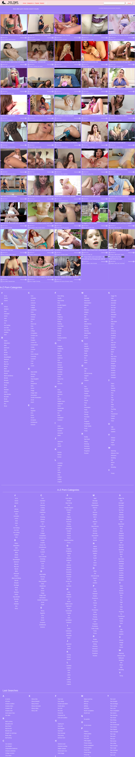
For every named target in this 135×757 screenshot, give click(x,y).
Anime (5, 230)
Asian (85, 39)
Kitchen (60, 368)
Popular (37, 3)
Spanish (113, 258)
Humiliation (60, 331)
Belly (116, 188)
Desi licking (8, 694)
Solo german (87, 720)
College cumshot (9, 667)
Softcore (113, 251)
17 (115, 8)
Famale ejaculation (63, 617)
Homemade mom (62, 664)
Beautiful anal (9, 637)
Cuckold (33, 263)
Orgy (85, 292)
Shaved (113, 223)
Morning (86, 244)
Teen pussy (113, 654)
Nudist (86, 269)
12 (108, 8)
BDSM (5, 266)
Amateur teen (9, 624)
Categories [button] (30, 3)
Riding (86, 355)
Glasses (60, 278)
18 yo (3, 39)
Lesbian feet (61, 698)
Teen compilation (114, 624)
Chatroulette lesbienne (11, 662)
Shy (112, 233)
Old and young (88, 287)
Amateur (34, 39)
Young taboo (113, 729)
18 (116, 8)
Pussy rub (86, 675)
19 (117, 8)
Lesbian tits (61, 735)
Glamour (60, 276)
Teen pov (112, 652)
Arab (3, 188)
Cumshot (33, 272)
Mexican (86, 223)
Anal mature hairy (10, 627)
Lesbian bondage (62, 691)
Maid (85, 209)
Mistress (86, 233)
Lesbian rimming (62, 733)
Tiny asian (113, 685)
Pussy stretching (88, 677)
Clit (31, 235)
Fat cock (60, 622)
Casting (89, 174)
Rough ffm (86, 688)
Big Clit (33, 93)
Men (85, 221)
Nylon (85, 276)
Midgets (86, 226)
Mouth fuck (87, 627)
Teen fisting (113, 633)
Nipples (86, 264)
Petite (85, 323)
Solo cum (86, 713)
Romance (86, 360)
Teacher (113, 302)
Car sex (33, 214)
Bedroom (6, 273)
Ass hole (67, 188)
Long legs (60, 747)
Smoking (113, 249)
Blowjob (119, 66)
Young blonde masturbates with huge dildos (119, 62)
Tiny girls (112, 692)
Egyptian (33, 324)
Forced (59, 244)
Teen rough (113, 661)
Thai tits (112, 680)
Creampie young (9, 674)
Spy (112, 268)
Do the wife (8, 710)
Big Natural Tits (116, 93)
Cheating (33, 228)
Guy (59, 295)
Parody (86, 314)
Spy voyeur (87, 750)
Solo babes (87, 708)
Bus (5, 317)
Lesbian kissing (62, 716)
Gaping (59, 264)
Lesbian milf (61, 723)
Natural (86, 260)
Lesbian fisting (62, 700)
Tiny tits (112, 696)
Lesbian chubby (62, 693)
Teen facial (113, 631)
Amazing (35, 66)
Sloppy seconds (88, 704)
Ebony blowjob (35, 615)
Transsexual (114, 327)
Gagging (60, 260)
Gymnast (60, 297)
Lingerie (60, 395)
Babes (112, 39)
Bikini (38, 120)
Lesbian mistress (62, 726)
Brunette (65, 39)
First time (60, 233)
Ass (38, 66)
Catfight (33, 221)
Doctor (32, 302)
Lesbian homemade (63, 709)
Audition (85, 174)
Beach (5, 268)
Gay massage (61, 647)
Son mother (87, 743)
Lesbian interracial (63, 712)
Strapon (113, 277)
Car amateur (8, 657)
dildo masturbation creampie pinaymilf (64, 115)
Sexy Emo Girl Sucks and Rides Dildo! (10, 89)
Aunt (39, 181)
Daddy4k (7, 687)
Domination (34, 309)
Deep (32, 295)
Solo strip (86, 736)
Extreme (66, 147)
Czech (32, 279)
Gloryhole (60, 281)
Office (85, 282)
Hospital (60, 324)
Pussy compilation (89, 659)
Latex (59, 381)
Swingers (113, 291)
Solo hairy (86, 722)
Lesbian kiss (61, 714)
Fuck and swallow (62, 631)
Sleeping (113, 244)
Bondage (6, 296)
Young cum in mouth (115, 724)
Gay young (61, 649)
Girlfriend (60, 271)
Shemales (113, 228)
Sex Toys (113, 221)
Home (24, 3)
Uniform (113, 343)
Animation (6, 227)
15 (112, 8)
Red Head (87, 353)
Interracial (60, 347)
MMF (85, 235)
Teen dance (113, 627)
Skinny (113, 237)
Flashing (60, 237)
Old (85, 285)
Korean (59, 370)
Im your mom (61, 673)
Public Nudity (87, 340)
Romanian (87, 362)
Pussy (85, 344)
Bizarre (6, 287)
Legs (59, 388)
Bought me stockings (11, 647)
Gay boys (60, 644)
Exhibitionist (34, 336)
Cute (90, 120)
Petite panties (87, 647)
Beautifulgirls (9, 120)
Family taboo (61, 620)
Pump (85, 342)
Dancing (33, 288)
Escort (32, 331)
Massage (86, 212)
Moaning (14, 181)
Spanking (113, 261)
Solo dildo (86, 715)
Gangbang (60, 262)
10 (106, 8)
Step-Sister (114, 235)
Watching (113, 364)
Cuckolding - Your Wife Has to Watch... (118, 115)
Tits (112, 316)
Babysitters (7, 257)
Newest (42, 3)
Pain (85, 300)
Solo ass (86, 706)
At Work (121, 181)
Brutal (5, 312)
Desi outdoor (8, 698)
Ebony (32, 322)
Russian (86, 367)
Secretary (113, 216)
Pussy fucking (87, 661)
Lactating (60, 377)
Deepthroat (34, 297)
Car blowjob (8, 660)
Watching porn (114, 713)
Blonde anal (8, 644)
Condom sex (34, 249)
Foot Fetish (61, 240)
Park (85, 312)
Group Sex (60, 292)
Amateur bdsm (9, 620)
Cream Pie (33, 256)
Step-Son (113, 256)
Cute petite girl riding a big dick (62, 35)
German (60, 269)
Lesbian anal (61, 681)
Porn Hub (131, 37)
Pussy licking (87, 666)
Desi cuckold (8, 689)
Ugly (112, 340)
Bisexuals (6, 285)
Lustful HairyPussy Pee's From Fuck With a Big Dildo (14, 35)
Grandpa (60, 285)
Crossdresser (34, 258)
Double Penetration (36, 311)
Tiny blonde (113, 687)
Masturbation (87, 216)
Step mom (86, 753)
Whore (113, 376)
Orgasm (86, 289)
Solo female (87, 718)
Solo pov (86, 729)
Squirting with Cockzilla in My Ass (117, 142)
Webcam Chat (115, 367)
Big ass (61, 39)
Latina (59, 386)
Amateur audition (9, 617)
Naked (86, 257)
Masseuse (87, 214)
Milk (85, 230)
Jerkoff (59, 360)
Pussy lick (86, 664)
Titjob (112, 313)
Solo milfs (86, 725)
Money (86, 240)
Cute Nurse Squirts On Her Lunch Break (118, 176)
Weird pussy (113, 716)
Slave (112, 242)
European (92, 66)
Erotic (32, 329)
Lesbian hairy (61, 705)
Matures (86, 219)
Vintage (113, 354)
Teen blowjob (113, 615)
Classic (33, 233)
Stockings (113, 275)
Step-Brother (7, 308)
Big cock (6, 278)
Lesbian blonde (62, 688)
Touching (113, 323)
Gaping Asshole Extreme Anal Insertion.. (65, 183)
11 (107, 8)
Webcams (113, 369)
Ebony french (35, 617)
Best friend (8, 640)
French (59, 247)
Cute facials (8, 681)
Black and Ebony (8, 289)
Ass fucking (66, 93)
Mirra (2, 169)
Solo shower (87, 734)
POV (85, 333)
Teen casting (113, 620)
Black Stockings (12, 39)
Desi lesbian (8, 691)
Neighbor (86, 262)
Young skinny (113, 726)
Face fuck (60, 613)
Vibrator (113, 351)
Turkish (113, 330)
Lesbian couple (62, 695)
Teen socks (113, 666)
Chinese (33, 230)
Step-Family (61, 214)
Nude (85, 267)
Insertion (60, 344)
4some (6, 214)
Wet (112, 374)
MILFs (86, 228)
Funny (59, 254)
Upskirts (113, 345)
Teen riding (113, 657)
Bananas (93, 147)
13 (110, 8)
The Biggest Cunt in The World (89, 183)
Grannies (60, 288)
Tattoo (112, 299)
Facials (59, 212)
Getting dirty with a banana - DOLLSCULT (92, 142)
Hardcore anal (61, 657)
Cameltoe (33, 212)
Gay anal (60, 640)
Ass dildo (7, 629)
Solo (112, 254)
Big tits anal (8, 642)
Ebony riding (35, 622)
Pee (85, 319)
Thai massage (114, 678)
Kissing (59, 366)
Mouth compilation (89, 624)
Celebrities (33, 223)
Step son (86, 755)
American (36, 181)
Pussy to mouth (88, 680)
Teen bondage (114, 617)
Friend (59, 249)
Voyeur (113, 358)
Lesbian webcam (62, 737)
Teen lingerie (113, 643)
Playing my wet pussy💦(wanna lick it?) (91, 35)
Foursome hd (61, 629)
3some (6, 212)
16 (114, 8)
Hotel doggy (61, 667)
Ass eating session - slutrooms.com (36, 62)
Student (113, 282)
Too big (112, 699)
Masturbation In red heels (61, 169)
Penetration (87, 321)
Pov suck (86, 652)
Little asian (61, 744)
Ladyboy (60, 379)
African (31, 174)
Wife (112, 378)
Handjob (60, 306)
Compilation (34, 247)
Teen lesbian (113, 640)
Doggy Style (34, 306)
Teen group (113, 636)
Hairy (59, 303)
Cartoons (33, 216)
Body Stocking (114, 174)
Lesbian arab (61, 684)
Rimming (86, 357)
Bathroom (6, 261)
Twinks (113, 332)
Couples (120, 120)
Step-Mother (87, 247)
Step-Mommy (87, 237)
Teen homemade (114, 638)
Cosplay (38, 39)
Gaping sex (61, 637)
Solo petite (87, 727)
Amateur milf (8, 622)
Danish (33, 290)
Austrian (112, 120)
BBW (112, 93)
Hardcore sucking (62, 660)
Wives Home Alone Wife (33, 142)
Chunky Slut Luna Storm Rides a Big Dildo (65, 176)
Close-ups (88, 39)
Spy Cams (114, 270)
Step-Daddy (34, 285)
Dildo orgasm (8, 705)
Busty (3, 147)
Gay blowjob (61, 642)
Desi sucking (8, 703)
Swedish (113, 289)
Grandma (60, 283)
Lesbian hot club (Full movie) (8, 115)
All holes (7, 615)
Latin (59, 384)
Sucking (113, 284)
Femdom (60, 221)
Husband (60, 333)
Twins (112, 334)
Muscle (86, 251)
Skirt (112, 240)
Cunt (32, 275)
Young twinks (113, 731)
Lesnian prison (62, 742)
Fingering (60, 230)
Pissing (86, 328)
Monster (86, 242)
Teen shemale (114, 664)
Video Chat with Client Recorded (36, 169)
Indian (59, 340)
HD (8, 66)
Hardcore (60, 308)
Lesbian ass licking (63, 686)
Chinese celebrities (10, 664)
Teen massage (114, 645)
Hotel (59, 329)
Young (112, 387)
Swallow (113, 286)
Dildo (92, 39)
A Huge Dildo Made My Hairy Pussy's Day (92, 89)
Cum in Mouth (34, 268)
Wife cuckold (113, 718)
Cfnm (32, 226)
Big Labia (85, 188)
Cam (32, 209)
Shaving (113, 226)
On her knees (87, 639)
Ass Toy (62, 93)
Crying (32, 261)
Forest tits (60, 627)
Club (32, 240)
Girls (13, 93)
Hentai (59, 312)
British (5, 306)
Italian (59, 349)
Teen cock (113, 622)
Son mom (86, 741)
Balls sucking (8, 635)
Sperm (113, 263)
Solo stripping (87, 739)
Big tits (6, 39)
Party (85, 316)
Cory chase (8, 669)
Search (129, 3)
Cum (32, 265)
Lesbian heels (61, 707)
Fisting (59, 235)
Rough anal (87, 686)
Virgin (112, 356)
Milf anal (86, 615)
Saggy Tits (114, 209)
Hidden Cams (61, 315)
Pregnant (86, 335)
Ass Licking (7, 243)
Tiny (112, 311)
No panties (87, 633)
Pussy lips (86, 668)
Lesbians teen (61, 740)
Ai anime (7, 613)
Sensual (113, 219)
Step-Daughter (35, 292)
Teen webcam (114, 673)
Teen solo (112, 668)
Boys (5, 301)
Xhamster (23, 37)
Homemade (12, 66)
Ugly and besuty (114, 705)
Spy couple (87, 748)
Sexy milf (86, 701)
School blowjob (88, 697)
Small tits (113, 247)
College (33, 244)
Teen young (113, 675)
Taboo (112, 297)
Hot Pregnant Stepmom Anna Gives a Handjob (120, 183)
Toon (112, 320)
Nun (85, 271)
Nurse (85, 274)
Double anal (8, 712)
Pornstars (86, 330)
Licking (59, 393)
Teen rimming (113, 659)
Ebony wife (34, 624)
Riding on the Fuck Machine (7, 142)
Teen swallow (113, 671)
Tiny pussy (113, 694)
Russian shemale (88, 691)
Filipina (59, 228)
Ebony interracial (36, 620)
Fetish (59, 223)
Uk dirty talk (113, 707)
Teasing (113, 304)
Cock (32, 242)
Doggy (32, 304)
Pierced (86, 326)
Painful (86, 302)
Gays (59, 267)
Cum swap (8, 678)
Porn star (86, 650)
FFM (59, 226)
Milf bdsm (86, 622)
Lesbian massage (62, 721)
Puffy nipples (87, 654)
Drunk (32, 313)
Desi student (8, 701)
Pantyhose (87, 309)
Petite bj (86, 645)
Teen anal (112, 613)
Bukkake (6, 315)
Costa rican (8, 671)
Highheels (65, 174)
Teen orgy (112, 647)
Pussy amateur (88, 657)
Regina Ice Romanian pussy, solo (90, 62)
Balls (5, 259)
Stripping (113, 279)
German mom (61, 651)
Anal (30, 93)
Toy (112, 325)
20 (119, 8)
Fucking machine (11, 147)
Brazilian (122, 39)
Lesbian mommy (62, 728)
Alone (31, 147)
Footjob (60, 242)
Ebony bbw (34, 613)
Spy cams (86, 746)
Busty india (8, 649)
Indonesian (60, 342)
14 (111, 8)
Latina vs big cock (62, 679)
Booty (121, 147)
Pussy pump (87, 673)
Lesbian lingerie (62, 719)
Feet (59, 216)
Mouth (86, 249)
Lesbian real (61, 730)
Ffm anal (60, 624)
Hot (58, 326)
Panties (86, 307)
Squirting (113, 272)
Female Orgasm (41, 188)
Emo (10, 93)
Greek (59, 290)
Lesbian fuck (61, 702)
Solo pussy (87, 732)
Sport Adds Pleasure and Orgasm (9, 176)
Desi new (7, 696)
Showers (113, 230)
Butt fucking (8, 651)
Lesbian (60, 391)
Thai (112, 309)
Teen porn (113, 650)
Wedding (113, 371)
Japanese (60, 355)
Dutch (32, 316)
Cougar (33, 251)
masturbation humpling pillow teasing (118, 169)
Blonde (118, 39)
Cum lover (8, 676)
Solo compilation (88, 711)
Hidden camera (62, 662)
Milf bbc (86, 620)
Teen (112, 306)
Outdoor (86, 294)
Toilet (112, 318)
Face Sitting (61, 209)
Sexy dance (87, 699)
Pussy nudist (87, 671)
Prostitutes (87, 337)
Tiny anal (112, 682)
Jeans (59, 357)
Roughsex (87, 364)
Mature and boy (88, 613)
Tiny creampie (114, 689)
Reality (86, 350)
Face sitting (61, 615)
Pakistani (86, 305)
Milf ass (86, 617)
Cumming (33, 270)
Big (118, 188)
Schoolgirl (113, 214)
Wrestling (113, 381)
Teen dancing (113, 629)
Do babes (8, 708)
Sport (112, 265)
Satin (112, 212)
